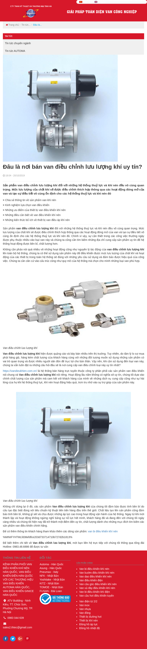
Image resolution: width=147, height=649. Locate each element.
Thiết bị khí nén (88, 620)
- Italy (49, 571)
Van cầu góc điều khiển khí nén (98, 584)
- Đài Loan (51, 591)
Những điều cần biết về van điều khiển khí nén (32, 215)
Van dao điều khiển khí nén (95, 576)
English (100, 2)
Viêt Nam (86, 2)
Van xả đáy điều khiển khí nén (97, 588)
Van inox (84, 605)
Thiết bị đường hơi (90, 616)
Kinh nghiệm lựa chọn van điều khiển (26, 205)
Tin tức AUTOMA (15, 50)
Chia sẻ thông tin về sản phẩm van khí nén (29, 200)
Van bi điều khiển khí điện (94, 591)
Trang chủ (12, 25)
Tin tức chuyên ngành (18, 43)
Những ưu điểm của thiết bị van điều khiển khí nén (34, 210)
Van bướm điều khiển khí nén (96, 572)
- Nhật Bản (49, 575)
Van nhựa (85, 609)
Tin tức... (25, 25)
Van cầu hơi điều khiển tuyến (96, 595)
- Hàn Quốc (51, 564)
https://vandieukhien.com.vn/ (20, 370)
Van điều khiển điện (91, 580)
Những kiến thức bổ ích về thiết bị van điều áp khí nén (36, 219)
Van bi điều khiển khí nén (94, 568)
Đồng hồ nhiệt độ (89, 628)
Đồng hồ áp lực (88, 624)
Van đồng (85, 612)
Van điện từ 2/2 (88, 601)
